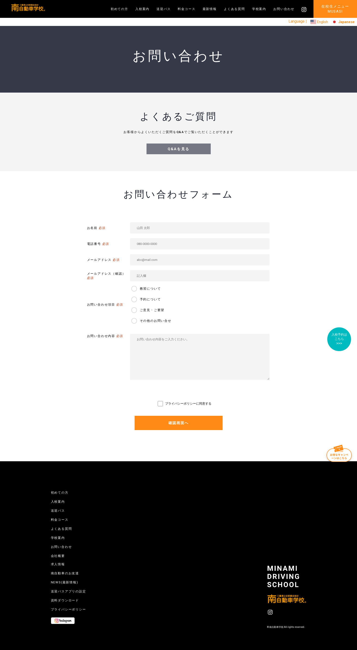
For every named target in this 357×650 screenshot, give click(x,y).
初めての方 (119, 9)
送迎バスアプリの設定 (68, 591)
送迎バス (163, 9)
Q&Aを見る (178, 149)
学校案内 (259, 9)
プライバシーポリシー (68, 609)
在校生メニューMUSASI (335, 9)
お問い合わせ (283, 9)
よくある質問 (234, 9)
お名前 (96, 228)
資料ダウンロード (65, 600)
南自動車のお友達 (65, 573)
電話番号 (98, 244)
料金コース (186, 9)
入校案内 (142, 9)
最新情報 (210, 9)
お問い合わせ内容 (105, 336)
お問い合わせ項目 (105, 304)
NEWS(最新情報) (64, 582)
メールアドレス (103, 260)
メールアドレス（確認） (106, 276)
